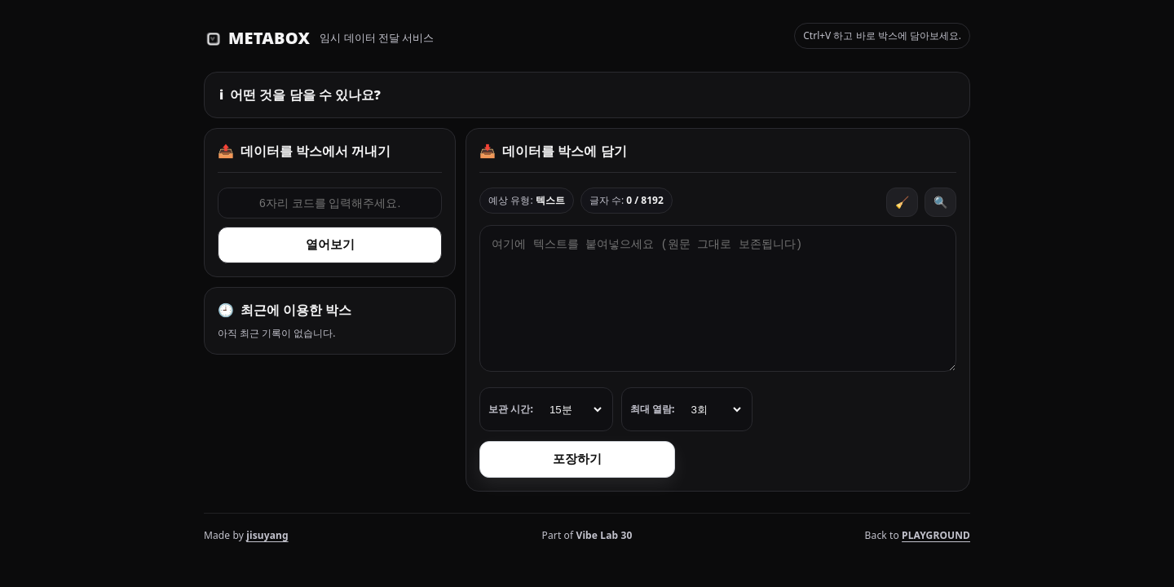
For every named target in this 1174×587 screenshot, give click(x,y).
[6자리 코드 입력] (330, 203)
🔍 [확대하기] (940, 202)
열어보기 (330, 244)
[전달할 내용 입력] (717, 298)
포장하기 (577, 459)
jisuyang (267, 535)
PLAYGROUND (936, 535)
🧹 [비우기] (902, 202)
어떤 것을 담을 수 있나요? (300, 95)
